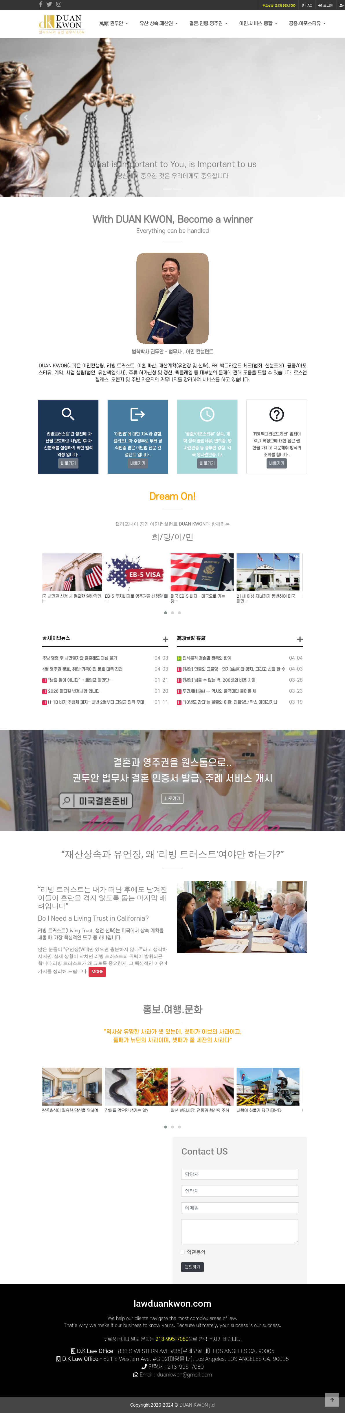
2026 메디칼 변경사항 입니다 (73, 691)
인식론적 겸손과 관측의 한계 (206, 658)
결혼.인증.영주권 (206, 23)
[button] (26, 117)
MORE (97, 971)
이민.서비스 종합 (256, 23)
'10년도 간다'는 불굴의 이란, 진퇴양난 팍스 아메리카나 (229, 702)
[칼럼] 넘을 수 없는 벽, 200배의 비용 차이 (218, 680)
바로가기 (68, 463)
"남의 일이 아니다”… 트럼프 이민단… (80, 680)
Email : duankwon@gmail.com (176, 1375)
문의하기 (192, 1267)
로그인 (325, 5)
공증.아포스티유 (305, 23)
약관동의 (196, 1252)
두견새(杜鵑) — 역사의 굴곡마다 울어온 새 (218, 691)
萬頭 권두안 (111, 23)
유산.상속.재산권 (157, 23)
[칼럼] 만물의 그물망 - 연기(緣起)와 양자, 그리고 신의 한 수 (233, 669)
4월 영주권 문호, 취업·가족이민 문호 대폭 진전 (82, 669)
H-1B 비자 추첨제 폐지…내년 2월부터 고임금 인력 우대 (95, 702)
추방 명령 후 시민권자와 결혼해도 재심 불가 (79, 658)
